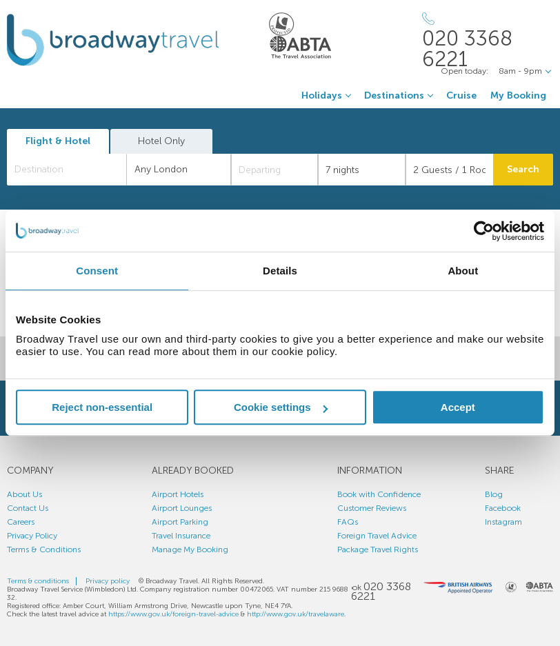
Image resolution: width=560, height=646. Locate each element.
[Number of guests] (449, 169)
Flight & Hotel (58, 141)
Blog (494, 494)
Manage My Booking (190, 549)
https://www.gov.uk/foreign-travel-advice (173, 614)
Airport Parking (180, 522)
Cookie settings (281, 407)
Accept (458, 407)
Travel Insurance (181, 536)
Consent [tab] (97, 270)
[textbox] (73, 169)
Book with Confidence (379, 494)
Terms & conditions (38, 581)
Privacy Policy (32, 536)
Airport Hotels (177, 494)
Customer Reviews (371, 508)
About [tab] (463, 270)
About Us (24, 494)
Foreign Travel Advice (377, 536)
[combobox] (67, 169)
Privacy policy (108, 581)
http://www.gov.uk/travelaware (295, 614)
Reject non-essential (102, 407)
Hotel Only (161, 141)
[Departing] (275, 169)
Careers (20, 522)
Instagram (503, 522)
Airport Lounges (182, 508)
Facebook (503, 508)
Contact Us (27, 508)
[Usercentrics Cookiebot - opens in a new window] (483, 231)
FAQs (347, 522)
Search (523, 169)
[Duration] (362, 169)
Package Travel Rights (377, 549)
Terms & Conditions (44, 549)
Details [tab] (280, 270)
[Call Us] (487, 41)
